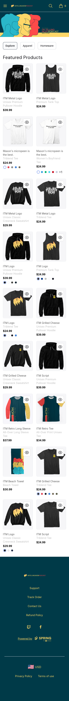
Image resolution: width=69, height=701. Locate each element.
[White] (38, 172)
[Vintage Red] (8, 167)
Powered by (34, 639)
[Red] (53, 172)
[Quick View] (27, 69)
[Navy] (16, 282)
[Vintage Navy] (12, 335)
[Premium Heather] (12, 167)
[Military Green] (57, 494)
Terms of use (46, 676)
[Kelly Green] (46, 172)
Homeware (47, 45)
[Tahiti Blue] (49, 172)
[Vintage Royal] (16, 167)
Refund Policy (34, 615)
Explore (10, 45)
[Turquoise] (42, 172)
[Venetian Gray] (19, 167)
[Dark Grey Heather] (12, 282)
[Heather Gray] (57, 172)
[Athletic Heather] (46, 279)
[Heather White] (5, 167)
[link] (18, 78)
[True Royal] (42, 279)
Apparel (27, 45)
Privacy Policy (23, 676)
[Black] (5, 282)
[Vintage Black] (5, 335)
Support (34, 588)
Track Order (34, 597)
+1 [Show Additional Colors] (61, 172)
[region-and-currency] (34, 667)
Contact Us (34, 606)
